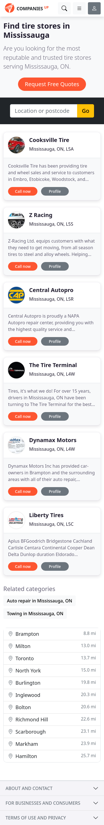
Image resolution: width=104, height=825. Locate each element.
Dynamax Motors (53, 440)
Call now (23, 191)
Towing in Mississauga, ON (35, 613)
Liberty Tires (46, 515)
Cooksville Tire (49, 140)
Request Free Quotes (52, 84)
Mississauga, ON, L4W (52, 374)
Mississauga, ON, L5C (51, 524)
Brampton (52, 633)
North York (52, 670)
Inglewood (52, 694)
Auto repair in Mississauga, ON (39, 601)
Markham (52, 743)
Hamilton (52, 755)
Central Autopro (51, 290)
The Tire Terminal (53, 365)
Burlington (52, 682)
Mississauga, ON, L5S (51, 224)
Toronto (52, 658)
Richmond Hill (52, 719)
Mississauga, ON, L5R (51, 299)
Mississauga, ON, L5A (51, 149)
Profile (55, 191)
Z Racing (40, 215)
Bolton (52, 707)
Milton (52, 645)
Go (85, 110)
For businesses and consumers (43, 803)
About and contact (29, 788)
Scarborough (52, 731)
